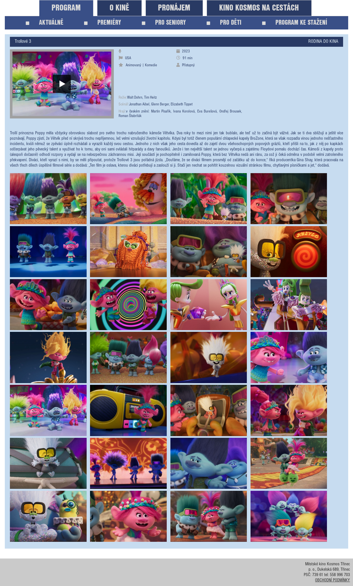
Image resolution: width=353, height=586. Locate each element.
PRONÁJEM (174, 8)
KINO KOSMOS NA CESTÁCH (259, 8)
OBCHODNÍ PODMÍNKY (332, 580)
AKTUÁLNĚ (44, 23)
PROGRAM (66, 8)
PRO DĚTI (224, 23)
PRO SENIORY (164, 23)
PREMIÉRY (102, 23)
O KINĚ (119, 8)
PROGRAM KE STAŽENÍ (294, 23)
